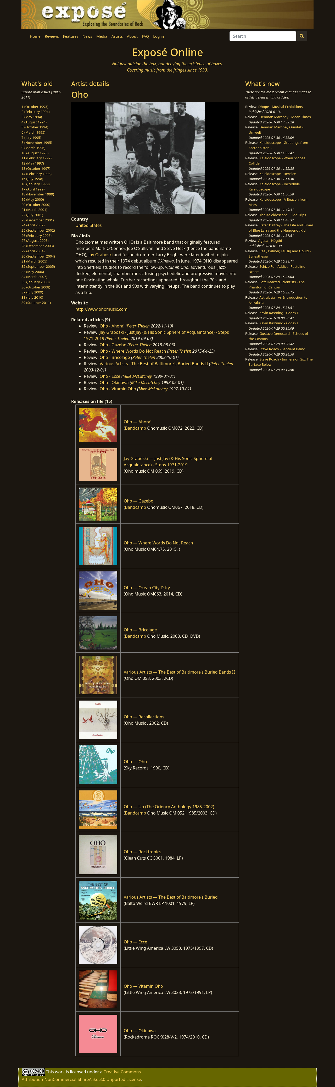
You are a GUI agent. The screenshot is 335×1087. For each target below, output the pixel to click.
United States (88, 225)
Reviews (52, 36)
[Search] (263, 36)
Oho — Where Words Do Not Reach (158, 543)
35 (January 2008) (35, 282)
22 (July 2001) (32, 214)
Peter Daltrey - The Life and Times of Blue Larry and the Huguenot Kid (281, 228)
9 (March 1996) (33, 147)
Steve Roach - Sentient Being (282, 349)
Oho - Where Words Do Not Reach (133, 351)
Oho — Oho (135, 761)
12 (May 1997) (32, 163)
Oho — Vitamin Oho (143, 986)
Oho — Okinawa (140, 1031)
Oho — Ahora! (138, 422)
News (87, 36)
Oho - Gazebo (113, 345)
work (60, 1071)
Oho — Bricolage (140, 630)
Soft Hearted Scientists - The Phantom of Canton (277, 284)
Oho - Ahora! (112, 326)
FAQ (145, 36)
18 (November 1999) (37, 194)
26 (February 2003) (36, 235)
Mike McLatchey (137, 376)
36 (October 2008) (35, 287)
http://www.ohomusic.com (101, 309)
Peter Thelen (138, 326)
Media (101, 36)
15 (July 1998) (32, 178)
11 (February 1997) (36, 158)
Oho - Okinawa (114, 382)
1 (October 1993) (34, 106)
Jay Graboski (100, 255)
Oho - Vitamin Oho (118, 389)
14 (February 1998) (36, 173)
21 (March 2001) (34, 209)
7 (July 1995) (31, 137)
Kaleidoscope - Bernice (277, 173)
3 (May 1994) (31, 116)
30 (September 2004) (38, 256)
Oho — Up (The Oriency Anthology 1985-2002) (169, 807)
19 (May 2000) (32, 199)
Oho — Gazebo (138, 501)
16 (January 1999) (35, 184)
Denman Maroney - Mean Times (285, 116)
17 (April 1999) (32, 189)
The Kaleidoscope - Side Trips (282, 214)
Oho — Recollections (144, 717)
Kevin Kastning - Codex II (279, 312)
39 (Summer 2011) (36, 302)
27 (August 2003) (34, 240)
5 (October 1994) (34, 127)
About (132, 36)
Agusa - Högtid (270, 240)
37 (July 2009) (32, 292)
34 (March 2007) (34, 276)
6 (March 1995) (33, 132)
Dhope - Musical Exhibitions (280, 106)
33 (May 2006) (32, 271)
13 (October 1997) (35, 168)
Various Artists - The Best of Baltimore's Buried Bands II (154, 364)
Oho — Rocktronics (142, 852)
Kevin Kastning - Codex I (278, 323)
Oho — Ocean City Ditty (147, 588)
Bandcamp (135, 428)
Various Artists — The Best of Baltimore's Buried (171, 897)
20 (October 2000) (35, 204)
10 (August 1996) (34, 153)
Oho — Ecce (135, 942)
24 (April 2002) (32, 225)
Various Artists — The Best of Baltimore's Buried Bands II (179, 672)
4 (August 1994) (34, 122)
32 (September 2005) (38, 266)
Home (35, 36)
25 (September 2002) (38, 230)
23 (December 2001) (37, 220)
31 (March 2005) (34, 261)
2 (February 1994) (35, 111)
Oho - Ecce (110, 376)
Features (70, 36)
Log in (158, 36)
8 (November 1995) (36, 142)
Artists (117, 36)
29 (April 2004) (32, 251)
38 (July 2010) (32, 297)
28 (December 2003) (37, 245)
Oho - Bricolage (115, 357)
